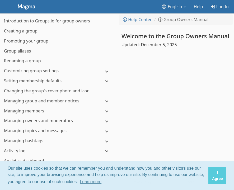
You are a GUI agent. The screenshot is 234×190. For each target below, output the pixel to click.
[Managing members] (58, 111)
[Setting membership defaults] (58, 81)
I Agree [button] (217, 175)
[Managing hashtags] (58, 141)
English (173, 7)
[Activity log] (58, 151)
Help (198, 7)
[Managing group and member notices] (58, 101)
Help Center (137, 19)
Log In (220, 7)
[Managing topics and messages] (58, 131)
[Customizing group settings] (58, 71)
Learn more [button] (90, 181)
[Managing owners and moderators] (58, 121)
